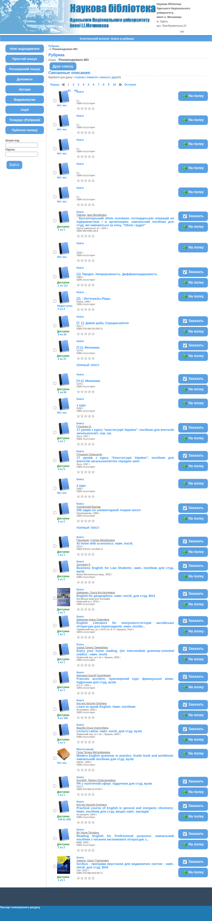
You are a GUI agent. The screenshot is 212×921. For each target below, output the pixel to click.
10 (114, 84)
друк (115, 77)
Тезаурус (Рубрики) (24, 120)
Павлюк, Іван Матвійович (92, 215)
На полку (193, 96)
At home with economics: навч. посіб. (105, 543)
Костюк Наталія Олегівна (92, 703)
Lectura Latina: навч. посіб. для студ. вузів (109, 731)
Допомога (25, 79)
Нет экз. (62, 105)
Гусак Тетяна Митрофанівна (93, 752)
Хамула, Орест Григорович (93, 860)
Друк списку (63, 66)
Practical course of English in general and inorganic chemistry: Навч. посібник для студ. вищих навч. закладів (125, 809)
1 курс (81, 405)
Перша (54, 84)
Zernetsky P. (84, 564)
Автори (25, 89)
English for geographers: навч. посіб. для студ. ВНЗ (116, 596)
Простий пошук (24, 59)
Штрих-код (12, 140)
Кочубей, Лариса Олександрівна (96, 780)
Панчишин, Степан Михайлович (96, 540)
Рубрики (53, 46)
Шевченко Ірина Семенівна (93, 619)
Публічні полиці (24, 130)
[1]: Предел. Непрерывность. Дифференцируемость (117, 274)
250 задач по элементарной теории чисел (109, 510)
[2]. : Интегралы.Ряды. (94, 298)
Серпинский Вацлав (89, 506)
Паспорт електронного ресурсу (20, 907)
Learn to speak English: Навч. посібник (106, 706)
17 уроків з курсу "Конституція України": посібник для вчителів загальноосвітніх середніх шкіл (125, 459)
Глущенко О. (84, 426)
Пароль (10, 149)
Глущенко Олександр (89, 454)
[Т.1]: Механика (88, 347)
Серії (25, 109)
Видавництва (24, 99)
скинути (105, 77)
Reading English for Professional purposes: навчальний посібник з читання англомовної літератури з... (125, 837)
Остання (130, 84)
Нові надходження (25, 48)
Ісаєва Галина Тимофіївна (92, 647)
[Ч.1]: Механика (88, 381)
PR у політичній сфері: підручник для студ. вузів (114, 783)
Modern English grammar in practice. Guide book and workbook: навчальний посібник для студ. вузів (125, 757)
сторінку (79, 77)
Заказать (193, 216)
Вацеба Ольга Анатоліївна (92, 727)
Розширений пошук (24, 69)
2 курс (81, 485)
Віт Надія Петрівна (88, 832)
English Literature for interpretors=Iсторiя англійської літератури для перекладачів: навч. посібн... (125, 624)
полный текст (88, 365)
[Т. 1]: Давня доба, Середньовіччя (103, 323)
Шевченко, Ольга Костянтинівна (96, 592)
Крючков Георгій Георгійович (94, 675)
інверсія (92, 77)
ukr (182, 31)
